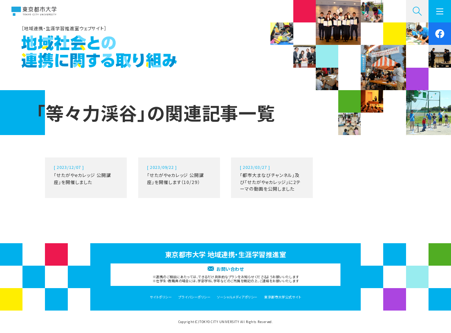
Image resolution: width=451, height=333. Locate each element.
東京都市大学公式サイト (282, 297)
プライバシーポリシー (194, 297)
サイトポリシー (161, 297)
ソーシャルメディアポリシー (237, 297)
